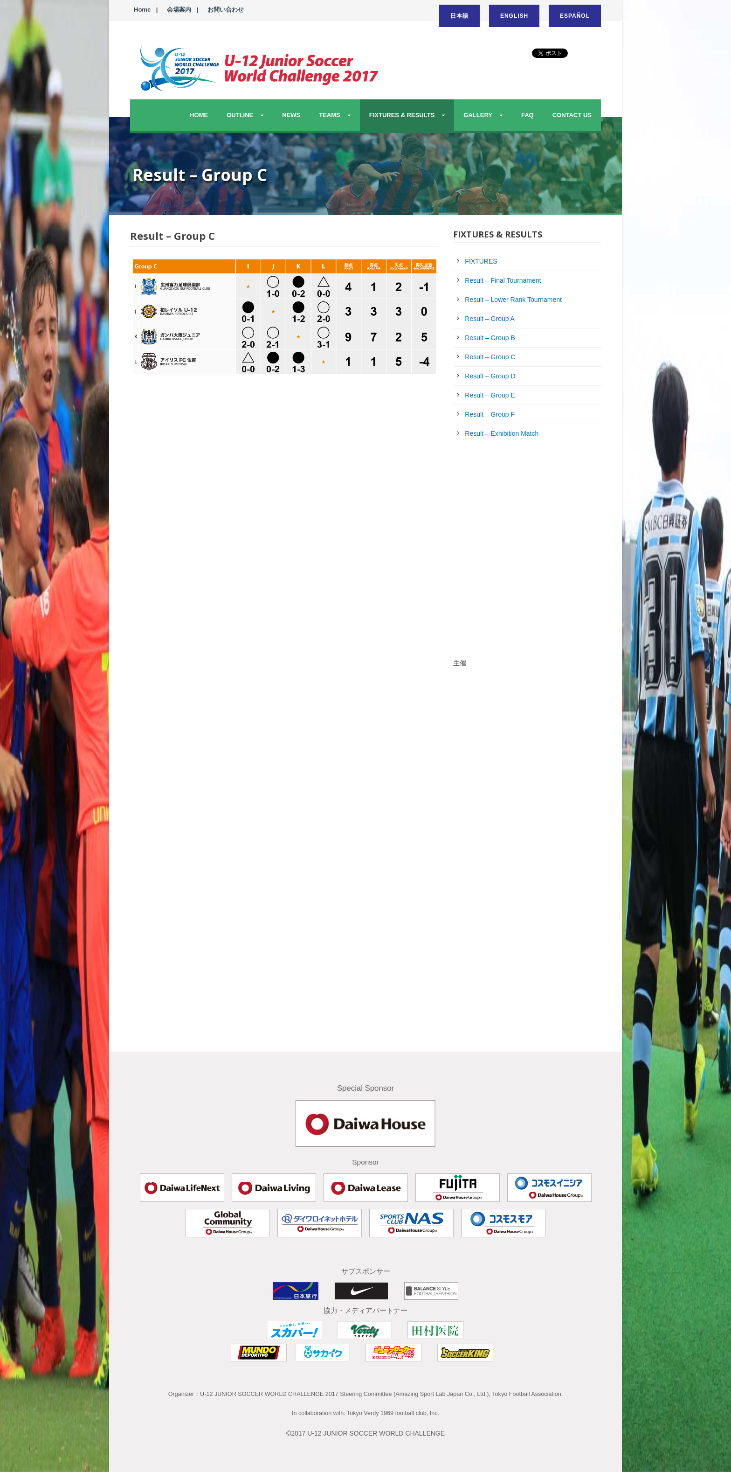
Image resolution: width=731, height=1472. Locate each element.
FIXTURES (481, 261)
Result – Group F (490, 414)
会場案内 (179, 9)
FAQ (527, 115)
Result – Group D (490, 376)
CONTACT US (572, 115)
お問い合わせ (225, 9)
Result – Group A (490, 318)
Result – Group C (490, 357)
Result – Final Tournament (503, 280)
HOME (199, 115)
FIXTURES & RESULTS (402, 115)
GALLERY (477, 115)
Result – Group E (490, 395)
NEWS (291, 115)
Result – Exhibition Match (501, 433)
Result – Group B (490, 338)
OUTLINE (240, 115)
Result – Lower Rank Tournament (513, 299)
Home (142, 9)
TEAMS (329, 115)
